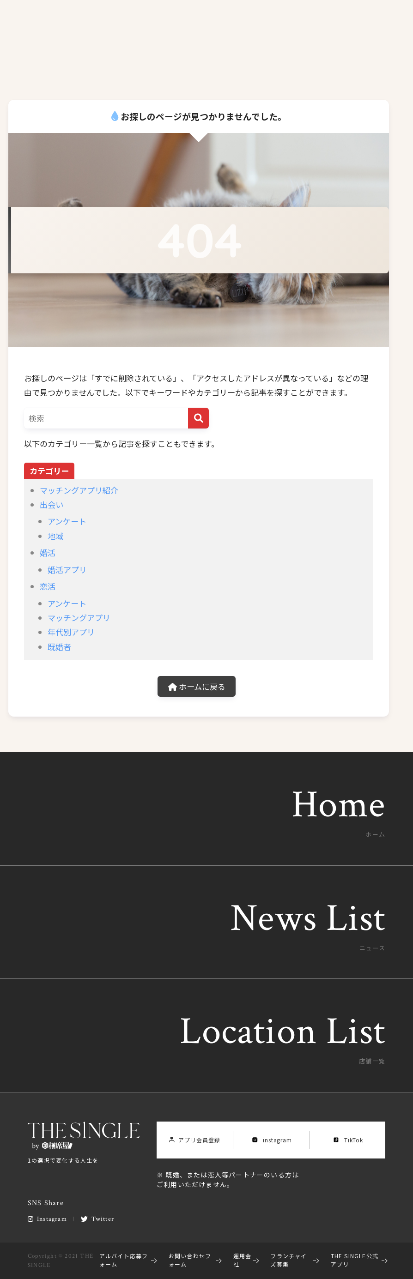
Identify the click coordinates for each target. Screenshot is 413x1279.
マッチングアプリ (79, 617)
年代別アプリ (71, 632)
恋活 (47, 586)
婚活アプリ (67, 569)
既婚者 (59, 646)
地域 (55, 536)
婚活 (47, 552)
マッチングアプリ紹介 (79, 490)
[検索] (198, 418)
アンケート (67, 521)
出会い (51, 504)
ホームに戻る (196, 686)
